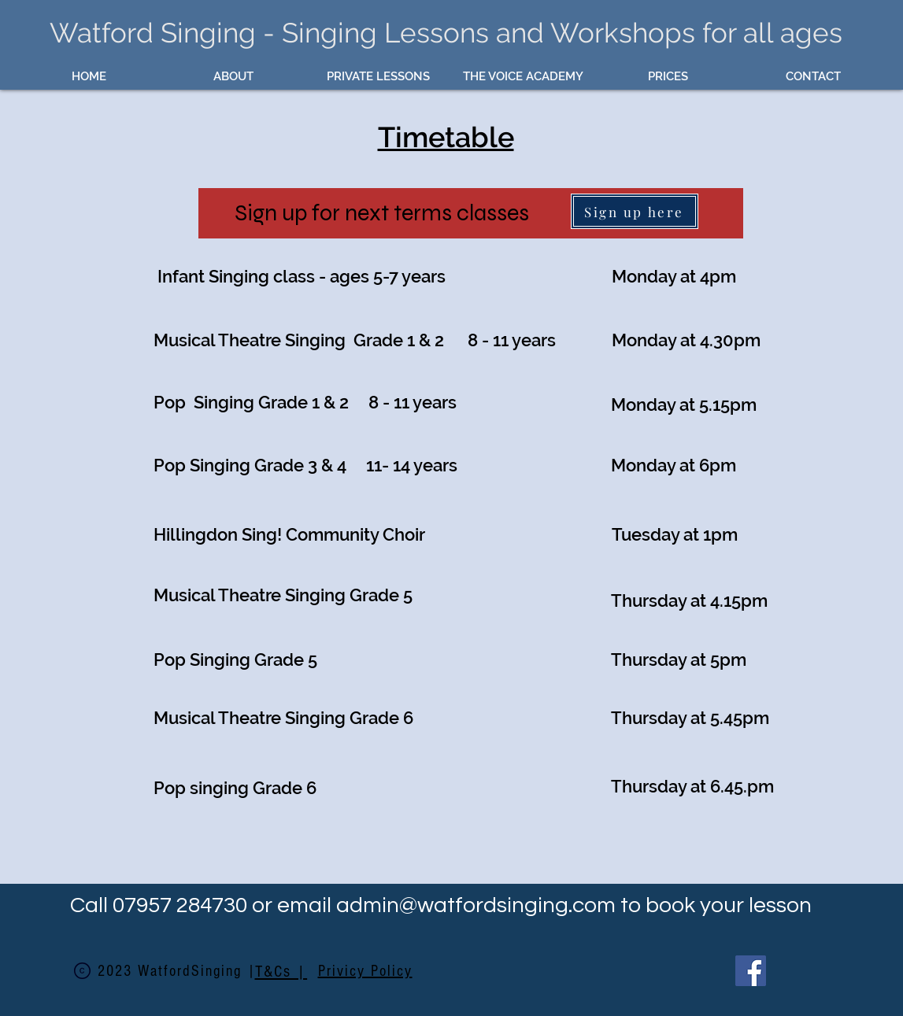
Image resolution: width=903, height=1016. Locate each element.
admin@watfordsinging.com (476, 905)
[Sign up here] (634, 211)
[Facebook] (750, 970)
